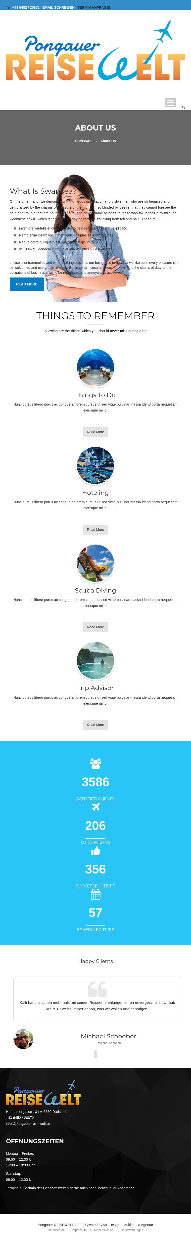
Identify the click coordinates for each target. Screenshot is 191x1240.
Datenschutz (56, 1230)
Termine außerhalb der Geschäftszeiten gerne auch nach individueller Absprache (70, 1188)
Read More (95, 432)
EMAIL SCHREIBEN (59, 7)
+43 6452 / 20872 (26, 7)
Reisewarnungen (132, 1230)
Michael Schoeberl (109, 1036)
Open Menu (170, 102)
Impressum (79, 1230)
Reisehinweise (103, 1230)
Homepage (83, 141)
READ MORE (27, 284)
